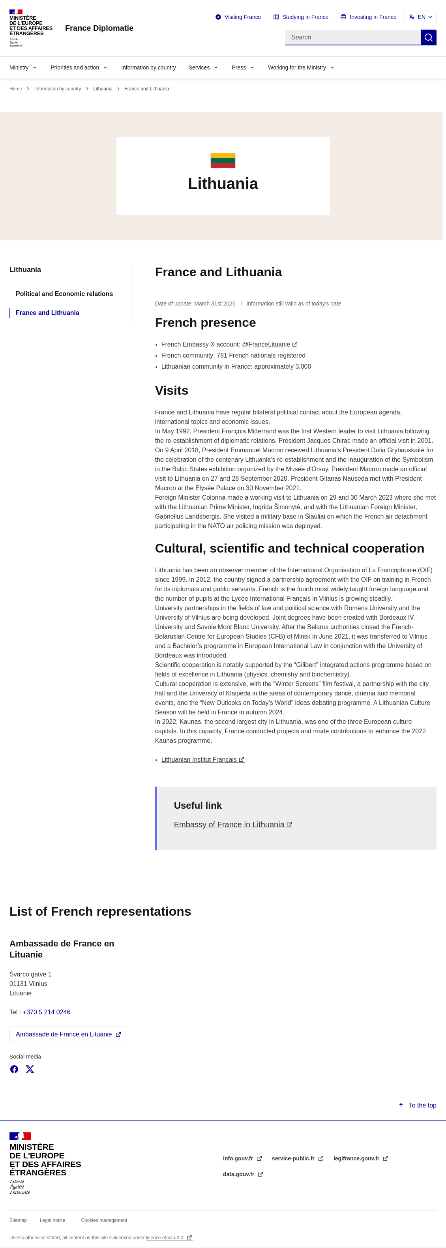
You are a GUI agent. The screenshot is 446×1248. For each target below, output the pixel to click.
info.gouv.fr (239, 1158)
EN (421, 17)
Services (199, 67)
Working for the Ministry (297, 67)
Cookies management (104, 1220)
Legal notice (53, 1220)
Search (429, 37)
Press (239, 67)
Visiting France (243, 17)
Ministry (18, 67)
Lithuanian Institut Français (199, 759)
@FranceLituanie (266, 344)
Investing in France (373, 17)
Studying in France (306, 17)
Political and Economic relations (64, 293)
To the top (422, 1105)
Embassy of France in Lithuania (229, 824)
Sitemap (18, 1220)
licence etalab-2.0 (165, 1238)
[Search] (353, 37)
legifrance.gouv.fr (357, 1158)
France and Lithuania (47, 312)
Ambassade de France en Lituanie (64, 1034)
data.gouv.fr (239, 1174)
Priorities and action (75, 67)
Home (15, 89)
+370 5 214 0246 (47, 1012)
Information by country (148, 67)
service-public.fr (294, 1158)
